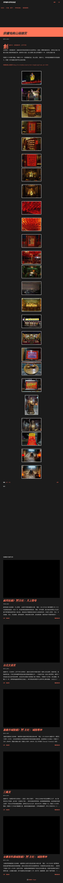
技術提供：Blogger (31, 879)
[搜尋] (54, 2)
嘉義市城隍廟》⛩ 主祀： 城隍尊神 (22, 729)
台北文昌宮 (9, 665)
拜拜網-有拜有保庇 (9, 2)
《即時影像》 (18, 8)
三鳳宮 (7, 792)
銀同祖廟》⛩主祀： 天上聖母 (19, 600)
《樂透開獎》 (25, 8)
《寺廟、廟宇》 (9, 8)
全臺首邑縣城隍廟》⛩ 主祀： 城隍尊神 (25, 856)
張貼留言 (8, 618)
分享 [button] (57, 482)
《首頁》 (2, 8)
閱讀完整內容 (57, 618)
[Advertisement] (31, 18)
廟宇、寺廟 (8, 482)
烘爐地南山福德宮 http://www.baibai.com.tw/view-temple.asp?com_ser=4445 (25, 65)
